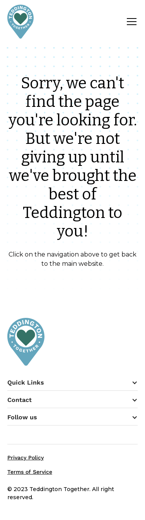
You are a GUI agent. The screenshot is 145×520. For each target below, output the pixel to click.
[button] (130, 21)
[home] (20, 22)
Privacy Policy (25, 457)
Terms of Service (29, 472)
